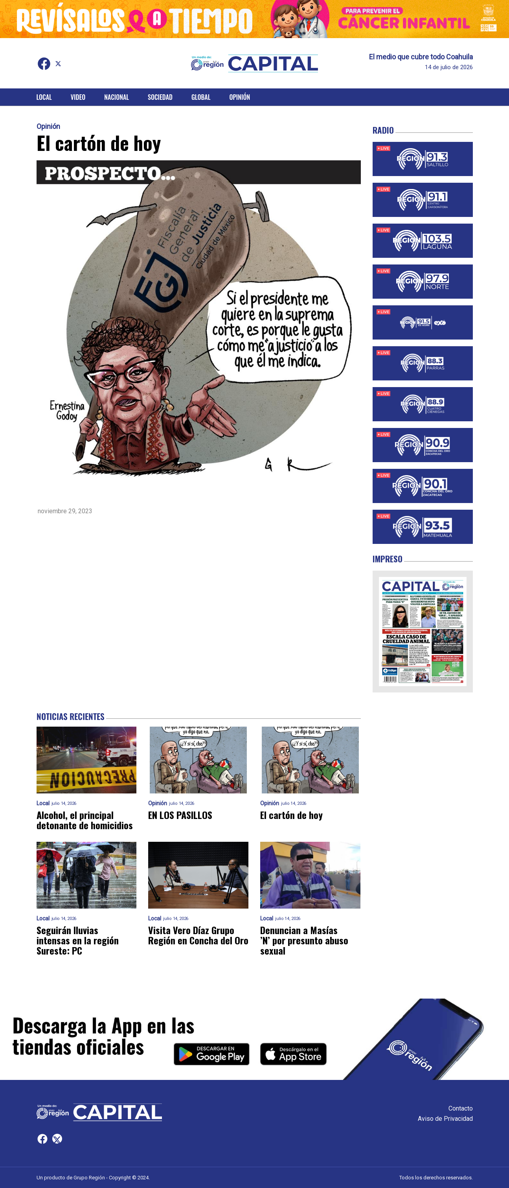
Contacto (460, 1108)
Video (78, 97)
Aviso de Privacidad (445, 1118)
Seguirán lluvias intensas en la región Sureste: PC (78, 940)
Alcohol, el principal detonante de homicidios (85, 820)
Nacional (116, 97)
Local (44, 97)
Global (201, 97)
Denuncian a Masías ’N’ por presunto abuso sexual (304, 940)
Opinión (239, 97)
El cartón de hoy (291, 815)
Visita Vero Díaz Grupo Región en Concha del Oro (198, 935)
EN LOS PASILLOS (180, 815)
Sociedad (160, 97)
